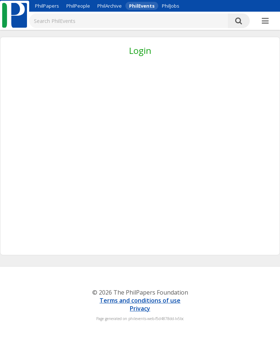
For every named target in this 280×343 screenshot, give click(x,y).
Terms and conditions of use (140, 300)
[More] (265, 21)
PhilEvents (142, 6)
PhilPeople (78, 6)
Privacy (140, 308)
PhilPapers (47, 6)
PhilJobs (170, 6)
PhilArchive (109, 6)
